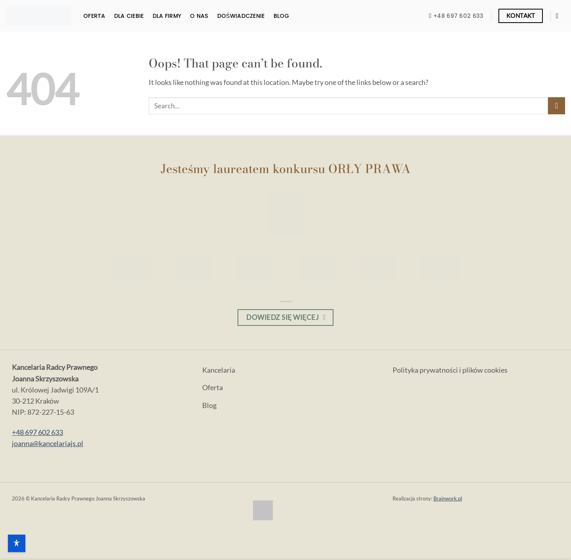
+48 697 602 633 (37, 432)
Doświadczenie (241, 16)
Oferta (94, 16)
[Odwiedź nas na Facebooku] (559, 16)
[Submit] (556, 105)
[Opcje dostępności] (16, 543)
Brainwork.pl (447, 498)
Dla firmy (167, 16)
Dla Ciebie (129, 16)
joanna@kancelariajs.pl (47, 443)
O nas (199, 16)
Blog (281, 16)
